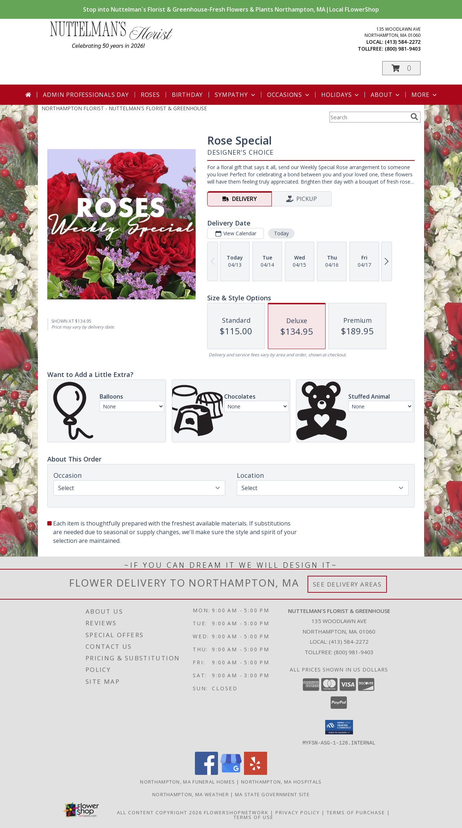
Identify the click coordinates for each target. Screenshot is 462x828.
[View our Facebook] (206, 772)
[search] (414, 117)
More (424, 95)
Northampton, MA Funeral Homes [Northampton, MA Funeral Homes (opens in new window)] (187, 781)
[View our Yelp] (255, 772)
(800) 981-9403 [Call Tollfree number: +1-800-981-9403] (354, 652)
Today (281, 233)
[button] (401, 68)
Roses (150, 95)
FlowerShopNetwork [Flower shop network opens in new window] (236, 812)
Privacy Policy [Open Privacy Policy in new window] (297, 812)
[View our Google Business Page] (231, 772)
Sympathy (235, 95)
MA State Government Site (272, 794)
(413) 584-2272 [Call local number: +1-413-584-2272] (402, 41)
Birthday (187, 95)
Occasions (289, 95)
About (386, 95)
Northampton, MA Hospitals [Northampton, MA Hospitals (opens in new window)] (281, 781)
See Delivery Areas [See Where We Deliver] (347, 584)
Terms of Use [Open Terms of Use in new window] (254, 817)
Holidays (340, 95)
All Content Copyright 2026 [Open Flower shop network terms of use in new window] (159, 812)
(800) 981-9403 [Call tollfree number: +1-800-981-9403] (402, 48)
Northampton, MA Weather (190, 794)
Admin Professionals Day (85, 95)
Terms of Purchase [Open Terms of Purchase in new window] (356, 812)
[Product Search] (368, 117)
